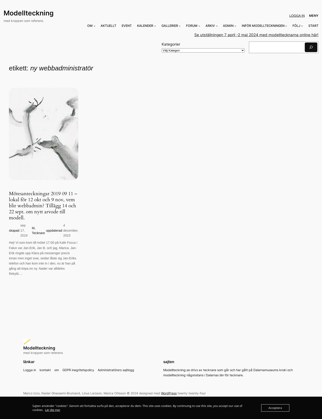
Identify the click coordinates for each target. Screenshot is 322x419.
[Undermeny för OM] (94, 26)
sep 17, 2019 (24, 230)
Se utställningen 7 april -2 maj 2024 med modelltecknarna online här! (256, 35)
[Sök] (311, 47)
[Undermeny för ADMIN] (235, 26)
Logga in (297, 15)
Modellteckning (29, 13)
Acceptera (275, 408)
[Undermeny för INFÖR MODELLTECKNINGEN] (286, 26)
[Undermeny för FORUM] (199, 26)
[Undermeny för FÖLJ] (302, 26)
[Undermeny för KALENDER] (155, 26)
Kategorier (171, 44)
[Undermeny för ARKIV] (217, 26)
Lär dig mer (52, 410)
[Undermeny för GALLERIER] (180, 26)
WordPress (169, 393)
